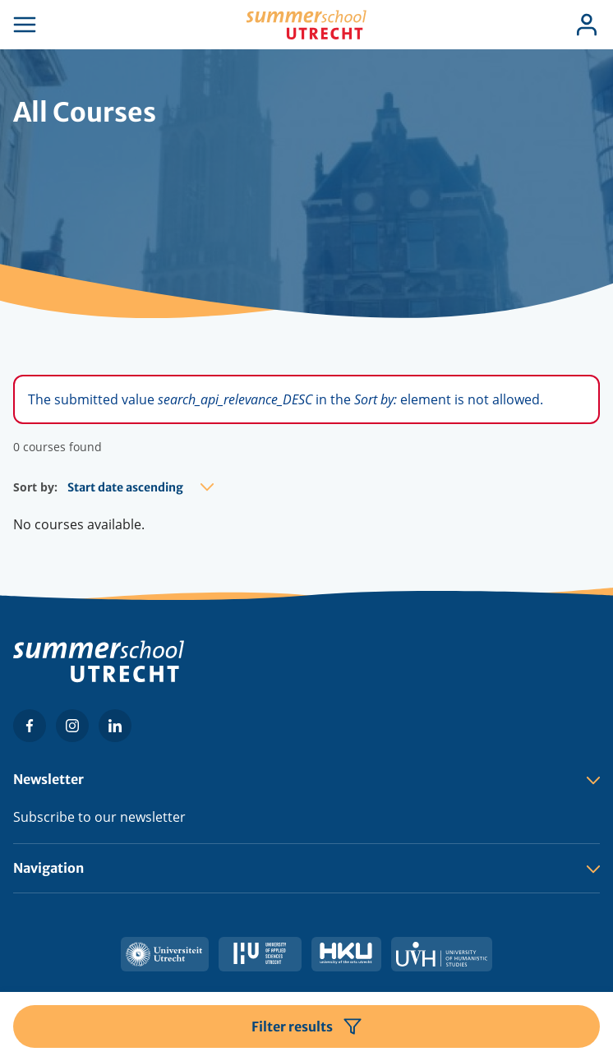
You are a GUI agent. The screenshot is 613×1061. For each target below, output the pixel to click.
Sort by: (35, 487)
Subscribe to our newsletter (99, 817)
